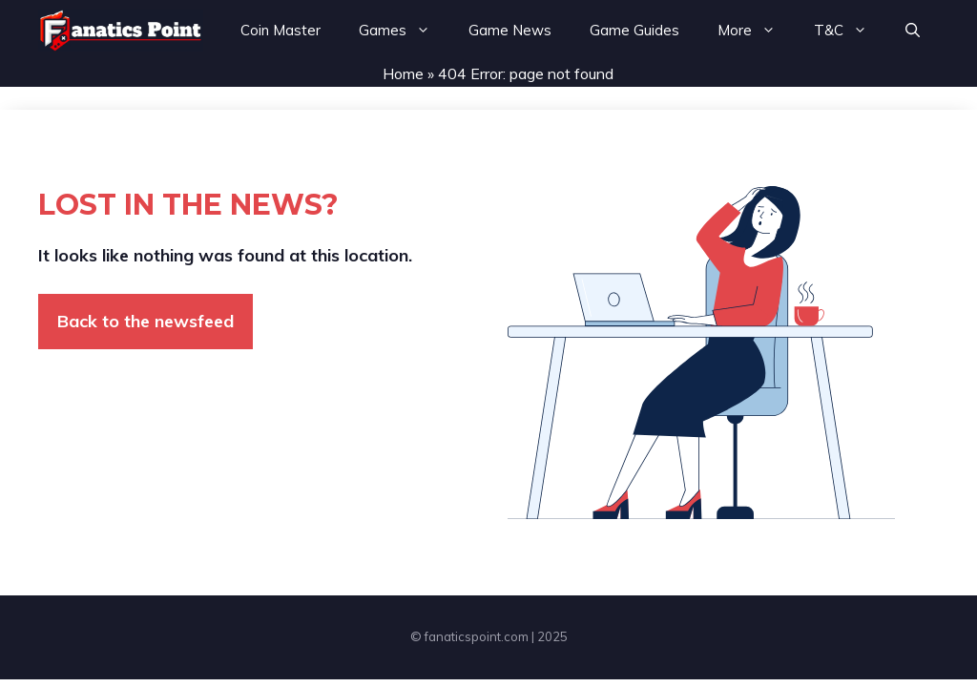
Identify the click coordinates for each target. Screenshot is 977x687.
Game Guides (634, 30)
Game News (509, 30)
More (756, 30)
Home (403, 73)
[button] (912, 30)
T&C (850, 30)
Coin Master (280, 30)
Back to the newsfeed (145, 321)
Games (404, 30)
